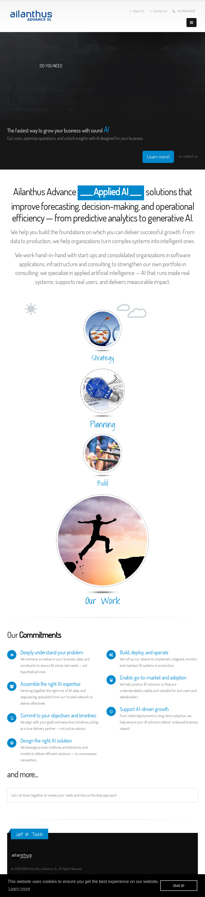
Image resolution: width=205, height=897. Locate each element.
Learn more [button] (19, 888)
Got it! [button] (178, 885)
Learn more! (158, 156)
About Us (137, 11)
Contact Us (158, 11)
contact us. (190, 156)
